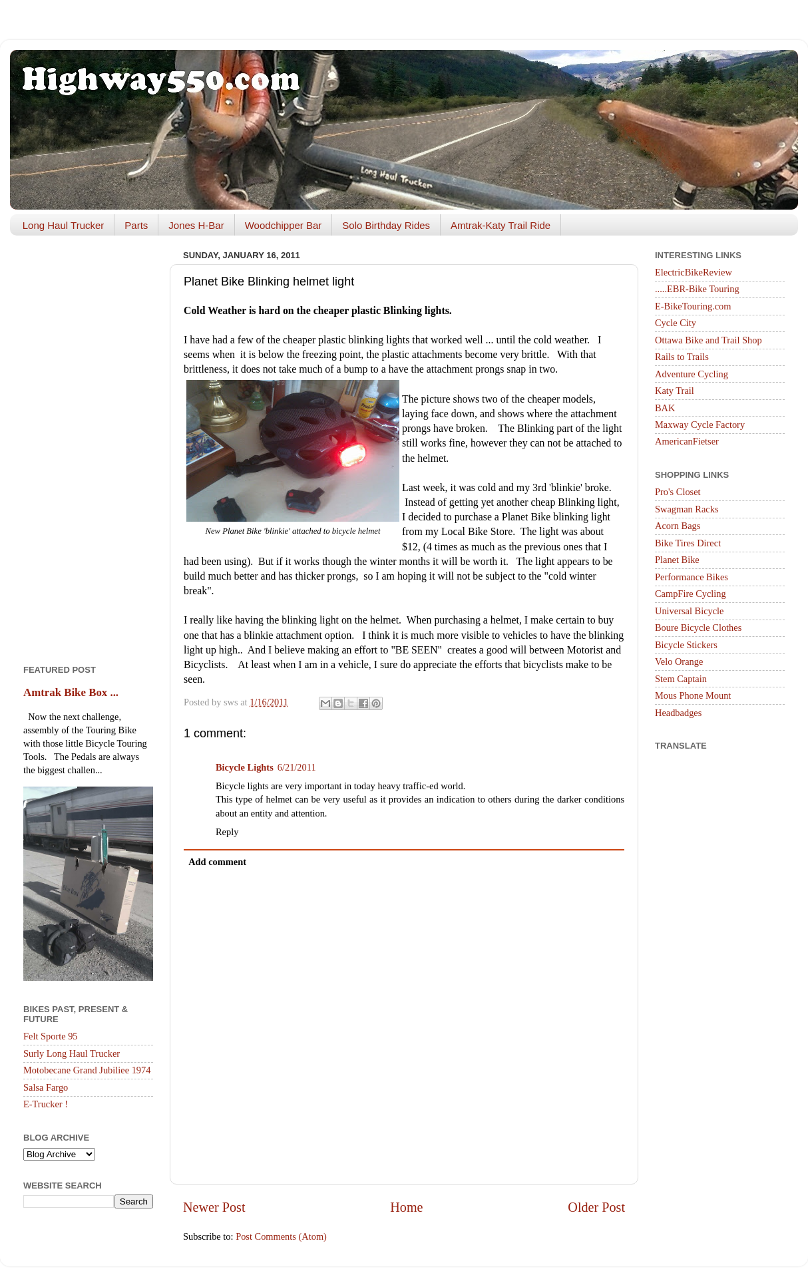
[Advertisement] (88, 445)
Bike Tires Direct (688, 543)
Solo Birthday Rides (386, 225)
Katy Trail (674, 390)
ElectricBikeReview (693, 272)
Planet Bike (677, 559)
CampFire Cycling (690, 593)
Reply (227, 832)
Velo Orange (679, 661)
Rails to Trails (682, 356)
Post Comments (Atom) (281, 1236)
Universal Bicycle (689, 611)
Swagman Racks (687, 509)
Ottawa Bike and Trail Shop (708, 340)
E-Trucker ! (45, 1104)
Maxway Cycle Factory (700, 424)
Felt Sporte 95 (50, 1036)
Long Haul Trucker (63, 225)
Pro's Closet (678, 491)
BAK (665, 408)
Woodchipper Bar (283, 225)
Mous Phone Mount (693, 695)
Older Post (596, 1207)
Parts (136, 225)
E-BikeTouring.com (693, 306)
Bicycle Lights (245, 767)
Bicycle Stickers (686, 645)
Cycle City (675, 322)
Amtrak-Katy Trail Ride (500, 225)
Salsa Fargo (45, 1087)
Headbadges (678, 712)
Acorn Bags (677, 525)
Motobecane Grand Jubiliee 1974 (86, 1070)
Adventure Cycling (691, 374)
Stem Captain (681, 678)
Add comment (217, 861)
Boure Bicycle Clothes (698, 627)
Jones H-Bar (196, 225)
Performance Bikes (691, 577)
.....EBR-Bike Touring (697, 288)
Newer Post (214, 1207)
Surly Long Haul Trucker (71, 1053)
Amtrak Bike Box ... (70, 692)
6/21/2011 (297, 767)
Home (406, 1207)
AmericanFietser (687, 441)
